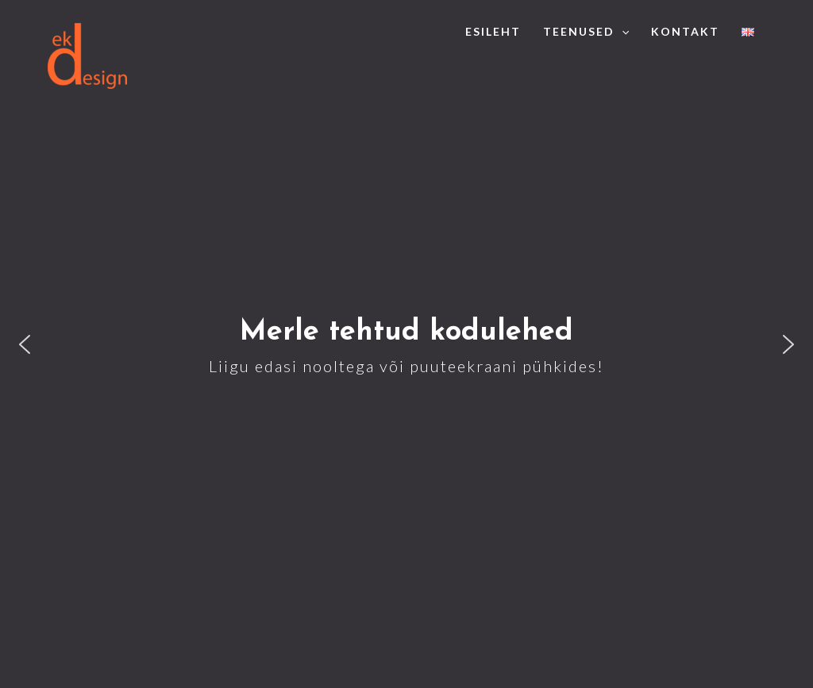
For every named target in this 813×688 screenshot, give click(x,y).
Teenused (586, 31)
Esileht (493, 31)
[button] (24, 344)
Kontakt (685, 31)
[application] (622, 31)
